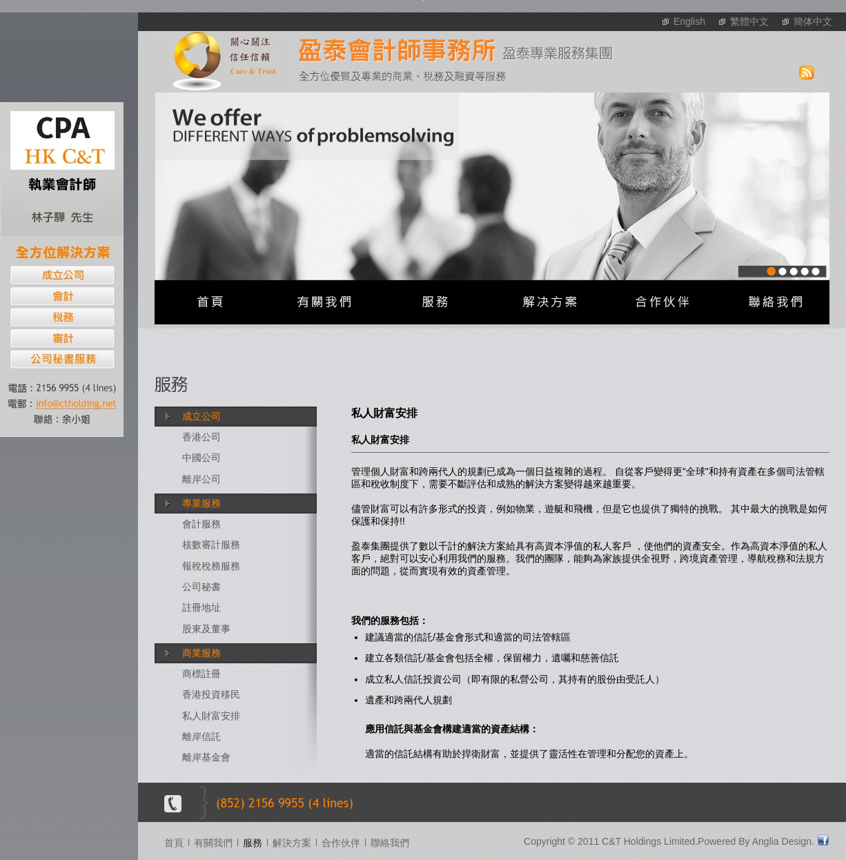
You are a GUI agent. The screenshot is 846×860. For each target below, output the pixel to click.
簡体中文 (813, 21)
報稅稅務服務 (211, 565)
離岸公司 (201, 479)
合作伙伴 (341, 842)
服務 (252, 842)
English (689, 21)
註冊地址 (201, 607)
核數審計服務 (211, 544)
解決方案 (292, 842)
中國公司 (201, 457)
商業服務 (201, 652)
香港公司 (201, 436)
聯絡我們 (390, 842)
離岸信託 (201, 736)
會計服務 (201, 523)
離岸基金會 (206, 757)
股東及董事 (206, 628)
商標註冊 (201, 673)
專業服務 (201, 503)
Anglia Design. (783, 841)
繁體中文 (749, 21)
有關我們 (213, 842)
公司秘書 (201, 586)
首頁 (174, 842)
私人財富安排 (211, 715)
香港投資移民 (211, 694)
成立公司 (201, 416)
